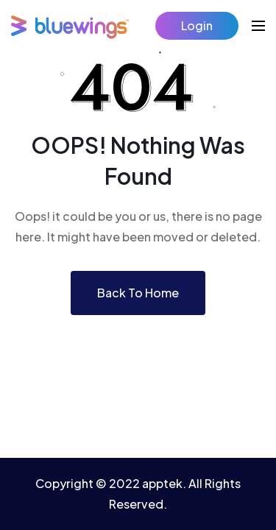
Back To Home (138, 292)
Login (197, 25)
